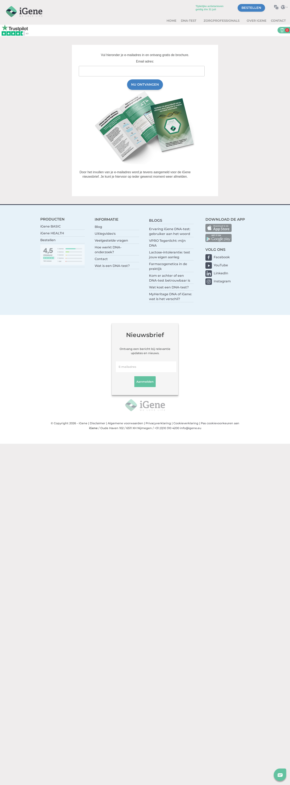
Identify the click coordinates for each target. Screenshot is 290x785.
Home (171, 20)
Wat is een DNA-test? (112, 266)
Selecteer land (285, 7)
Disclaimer (97, 423)
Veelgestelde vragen (111, 240)
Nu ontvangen (145, 84)
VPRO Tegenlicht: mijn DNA (167, 243)
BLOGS (155, 220)
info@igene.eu (190, 428)
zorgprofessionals (222, 20)
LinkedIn (221, 273)
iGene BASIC (50, 226)
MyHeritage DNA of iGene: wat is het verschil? (170, 296)
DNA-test (189, 20)
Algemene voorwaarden (125, 423)
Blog (98, 227)
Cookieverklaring (185, 423)
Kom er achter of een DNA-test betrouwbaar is (169, 278)
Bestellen (251, 8)
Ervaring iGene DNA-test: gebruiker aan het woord (169, 231)
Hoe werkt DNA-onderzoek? (108, 249)
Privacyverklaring (158, 423)
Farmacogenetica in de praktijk (168, 266)
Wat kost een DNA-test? (169, 287)
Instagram (222, 281)
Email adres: (145, 61)
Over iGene (256, 20)
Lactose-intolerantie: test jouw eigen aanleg (169, 254)
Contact (278, 20)
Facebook (222, 257)
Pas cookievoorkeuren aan (220, 423)
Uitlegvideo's (105, 234)
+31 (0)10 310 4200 (166, 428)
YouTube (221, 265)
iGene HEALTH (52, 233)
